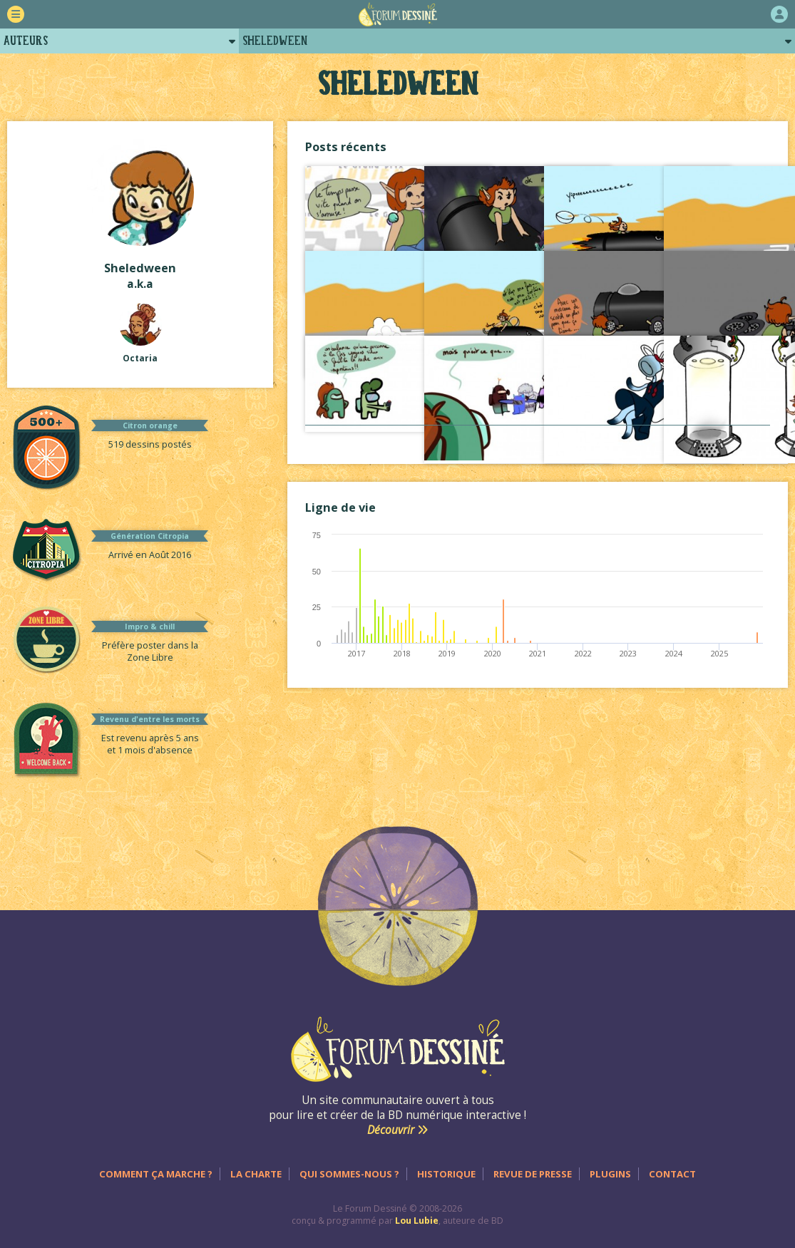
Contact (672, 1173)
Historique (446, 1173)
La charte (256, 1173)
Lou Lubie (416, 1221)
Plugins (610, 1173)
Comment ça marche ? (155, 1173)
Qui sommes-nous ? (349, 1173)
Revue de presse (532, 1173)
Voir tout (537, 439)
